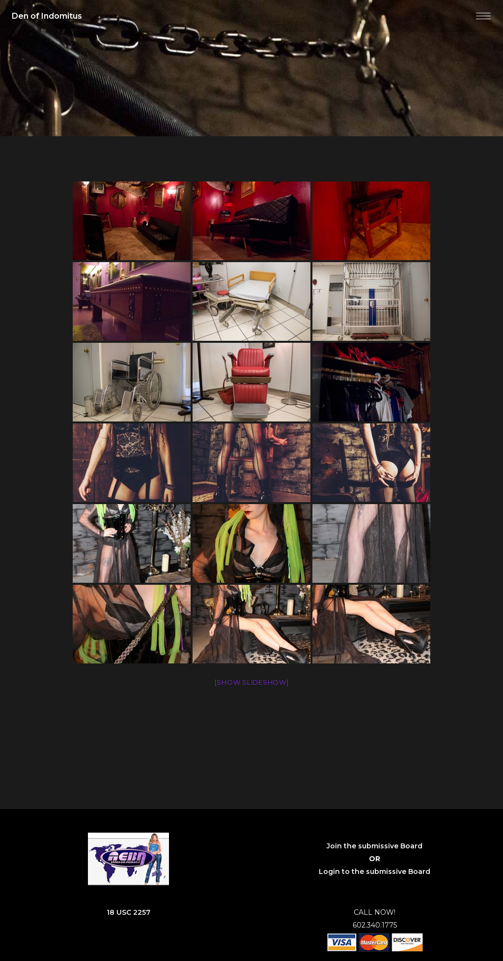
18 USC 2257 (128, 912)
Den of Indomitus (47, 16)
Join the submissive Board (374, 845)
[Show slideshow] (252, 682)
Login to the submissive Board (374, 871)
